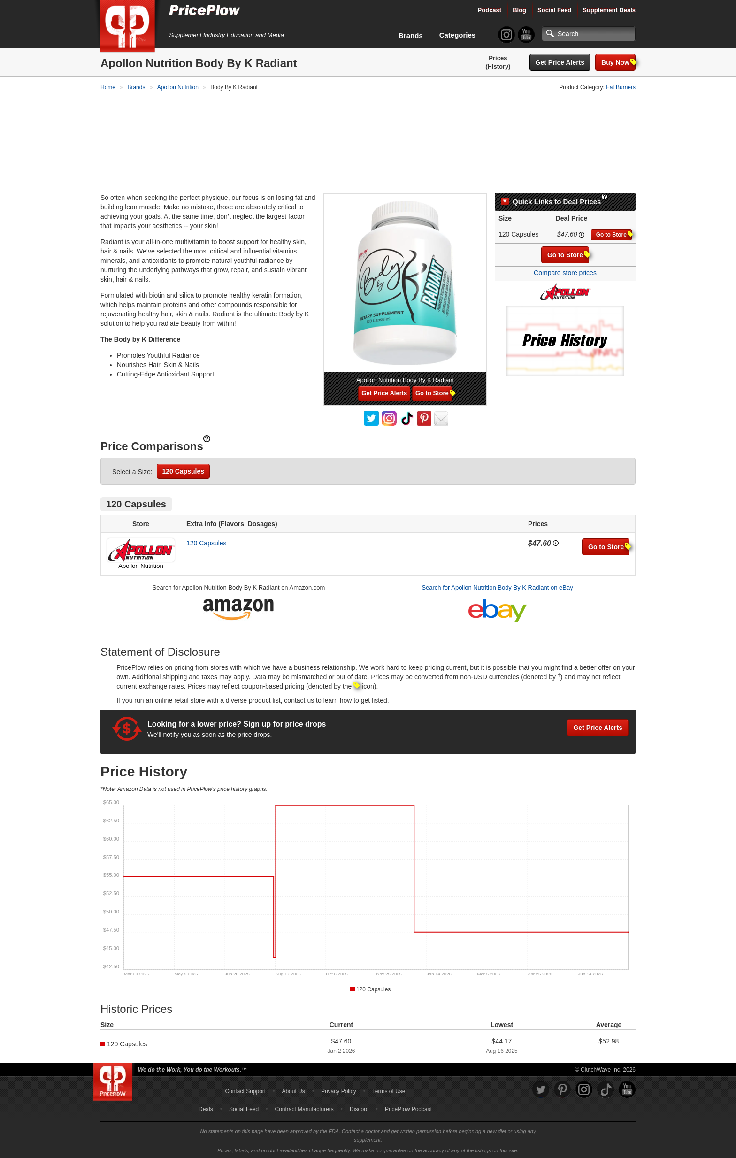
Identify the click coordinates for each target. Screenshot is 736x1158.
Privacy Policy (338, 1090)
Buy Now (618, 62)
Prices (498, 57)
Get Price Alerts (560, 62)
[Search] (589, 33)
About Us (293, 1090)
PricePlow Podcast (408, 1107)
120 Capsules (183, 470)
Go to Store (614, 233)
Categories (457, 35)
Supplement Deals (609, 10)
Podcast (490, 10)
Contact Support (245, 1090)
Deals (206, 1107)
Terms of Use (389, 1090)
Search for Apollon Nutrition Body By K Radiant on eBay (497, 586)
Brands (411, 35)
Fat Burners (621, 87)
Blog (519, 10)
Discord (359, 1107)
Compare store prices (565, 271)
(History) (497, 66)
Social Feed (554, 10)
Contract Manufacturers (304, 1107)
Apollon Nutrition (140, 564)
